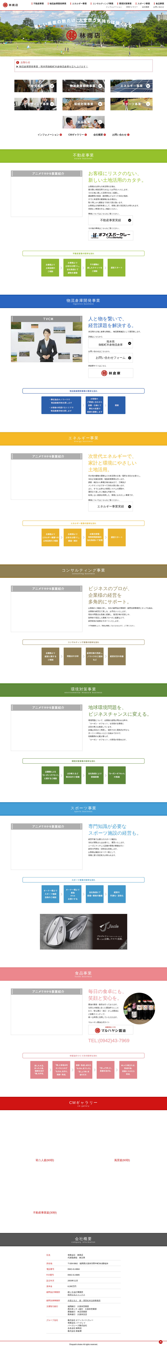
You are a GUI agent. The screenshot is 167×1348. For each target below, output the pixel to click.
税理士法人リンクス (76, 1295)
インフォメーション (48, 134)
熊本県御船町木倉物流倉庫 (111, 343)
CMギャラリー (76, 134)
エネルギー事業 (79, 3)
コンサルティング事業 (102, 3)
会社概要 (98, 134)
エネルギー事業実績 (110, 506)
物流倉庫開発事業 (58, 3)
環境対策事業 (125, 3)
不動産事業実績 (110, 220)
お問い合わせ (119, 134)
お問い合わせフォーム (110, 357)
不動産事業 (38, 3)
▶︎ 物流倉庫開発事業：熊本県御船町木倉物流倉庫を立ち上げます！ (52, 66)
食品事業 (160, 3)
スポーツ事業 (143, 3)
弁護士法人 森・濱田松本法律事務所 (84, 1300)
